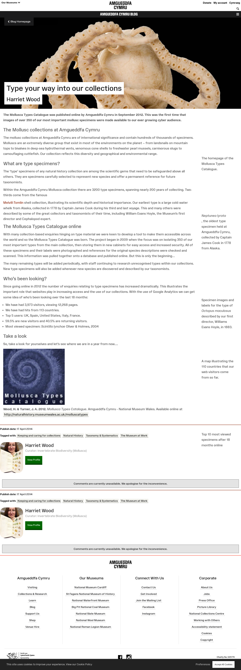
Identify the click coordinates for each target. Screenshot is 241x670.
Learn (32, 600)
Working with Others (207, 620)
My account (220, 2)
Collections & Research (32, 593)
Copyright (206, 639)
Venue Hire (32, 626)
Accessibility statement (207, 626)
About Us (206, 587)
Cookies (206, 633)
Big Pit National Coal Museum (90, 607)
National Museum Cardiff (90, 587)
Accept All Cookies (223, 664)
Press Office (207, 600)
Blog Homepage (19, 21)
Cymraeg (234, 2)
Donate (207, 2)
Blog (32, 607)
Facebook (148, 607)
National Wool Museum (90, 620)
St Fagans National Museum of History (90, 593)
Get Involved (149, 593)
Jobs (207, 593)
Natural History (73, 435)
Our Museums (11, 2)
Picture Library (206, 607)
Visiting (32, 587)
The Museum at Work (134, 435)
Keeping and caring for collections (39, 435)
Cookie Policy (84, 664)
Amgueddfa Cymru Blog (119, 14)
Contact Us (148, 587)
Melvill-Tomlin (13, 202)
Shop (32, 620)
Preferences (203, 664)
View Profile (33, 459)
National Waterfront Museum (90, 600)
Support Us (32, 613)
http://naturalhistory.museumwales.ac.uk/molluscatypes (46, 414)
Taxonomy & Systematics (102, 435)
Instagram (148, 613)
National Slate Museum (90, 613)
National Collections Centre (206, 613)
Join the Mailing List (148, 600)
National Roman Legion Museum (90, 626)
